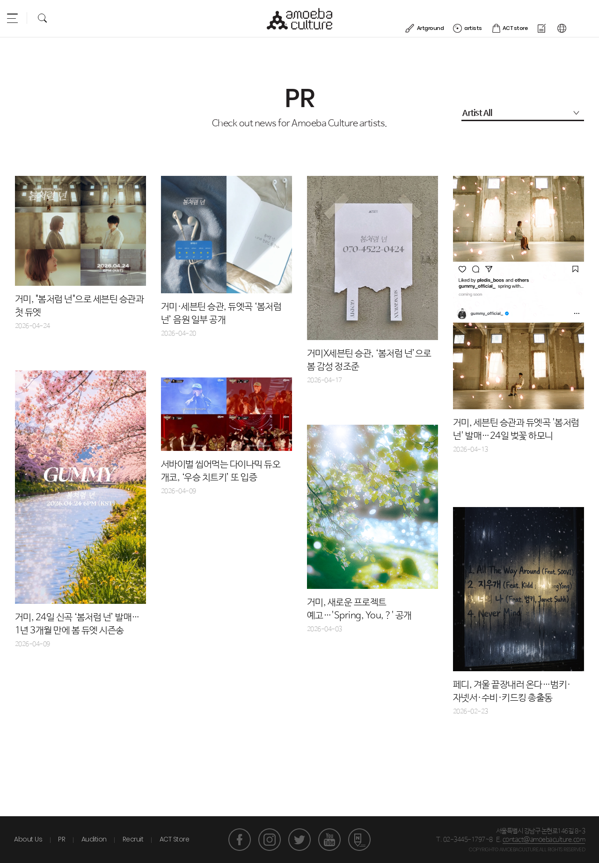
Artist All (477, 113)
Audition (94, 839)
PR (61, 839)
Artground (451, 17)
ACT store (536, 17)
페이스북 (239, 839)
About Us (28, 839)
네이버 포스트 (359, 839)
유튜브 (329, 839)
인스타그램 (269, 839)
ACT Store (175, 839)
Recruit (133, 839)
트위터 (299, 839)
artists (494, 17)
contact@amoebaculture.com (544, 839)
